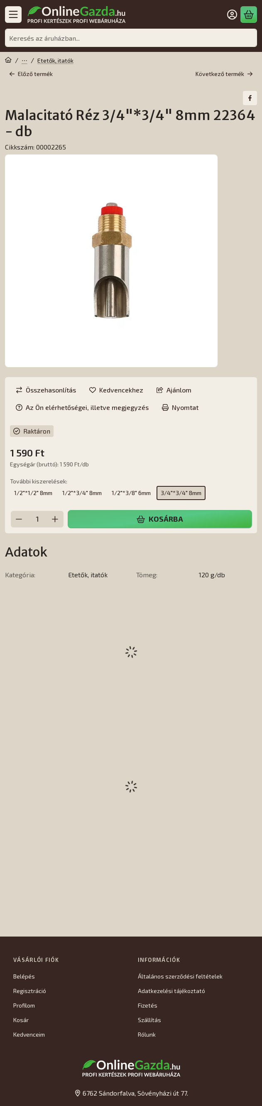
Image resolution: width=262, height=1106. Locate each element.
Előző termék (31, 73)
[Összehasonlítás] (46, 390)
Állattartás (24, 60)
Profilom (24, 1005)
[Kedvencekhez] (116, 390)
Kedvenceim (29, 1034)
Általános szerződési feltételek (180, 976)
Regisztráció (29, 990)
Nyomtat (180, 407)
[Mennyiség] (37, 518)
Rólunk (147, 1034)
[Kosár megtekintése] (248, 14)
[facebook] (250, 98)
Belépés (24, 976)
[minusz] (19, 518)
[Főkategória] (8, 60)
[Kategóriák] (13, 14)
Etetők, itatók (55, 60)
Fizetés (147, 1005)
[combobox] (131, 38)
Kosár (21, 1019)
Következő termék (224, 73)
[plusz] (55, 518)
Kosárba (160, 518)
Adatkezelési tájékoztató (171, 990)
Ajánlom (174, 390)
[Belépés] (232, 14)
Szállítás (149, 1019)
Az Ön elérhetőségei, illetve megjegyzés (82, 407)
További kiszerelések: (38, 481)
